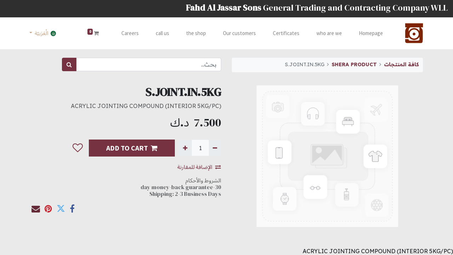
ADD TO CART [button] (131, 147)
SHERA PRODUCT (354, 64)
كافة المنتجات (401, 64)
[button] (77, 148)
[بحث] (69, 64)
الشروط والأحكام (203, 180)
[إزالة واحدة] (215, 148)
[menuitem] (368, 33)
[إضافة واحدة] (185, 148)
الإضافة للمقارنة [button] (199, 166)
